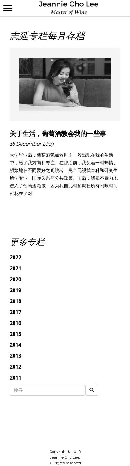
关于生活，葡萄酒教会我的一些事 (58, 134)
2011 (15, 377)
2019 (15, 290)
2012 (15, 366)
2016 (15, 323)
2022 (15, 257)
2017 (15, 312)
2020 (15, 279)
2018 (15, 301)
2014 (15, 344)
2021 (15, 268)
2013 (15, 355)
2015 (15, 333)
